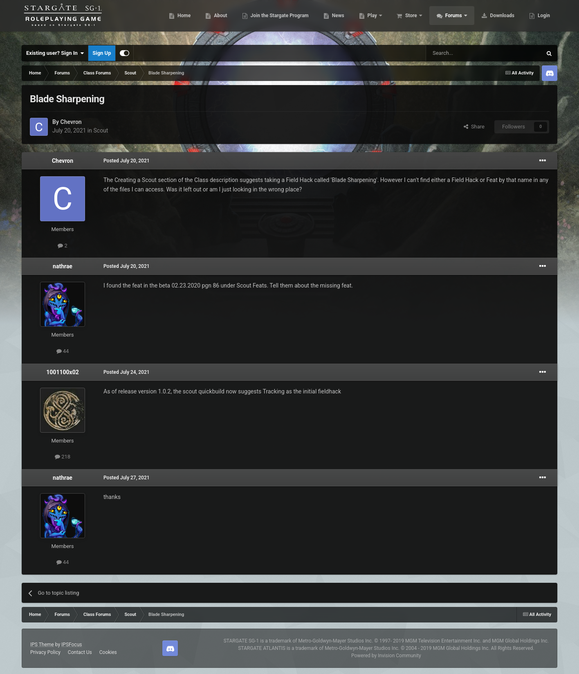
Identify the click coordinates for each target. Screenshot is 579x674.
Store (407, 20)
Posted (126, 161)
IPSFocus (71, 644)
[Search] (464, 53)
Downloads (497, 20)
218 (62, 457)
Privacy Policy (45, 652)
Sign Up (101, 53)
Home (179, 20)
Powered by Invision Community (386, 655)
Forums (449, 20)
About (216, 20)
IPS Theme (42, 644)
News (333, 20)
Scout (100, 130)
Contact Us (80, 652)
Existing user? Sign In (55, 53)
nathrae (62, 266)
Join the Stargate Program (275, 20)
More (539, 20)
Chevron (70, 122)
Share (474, 127)
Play (368, 20)
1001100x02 (62, 372)
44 (62, 351)
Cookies (108, 652)
